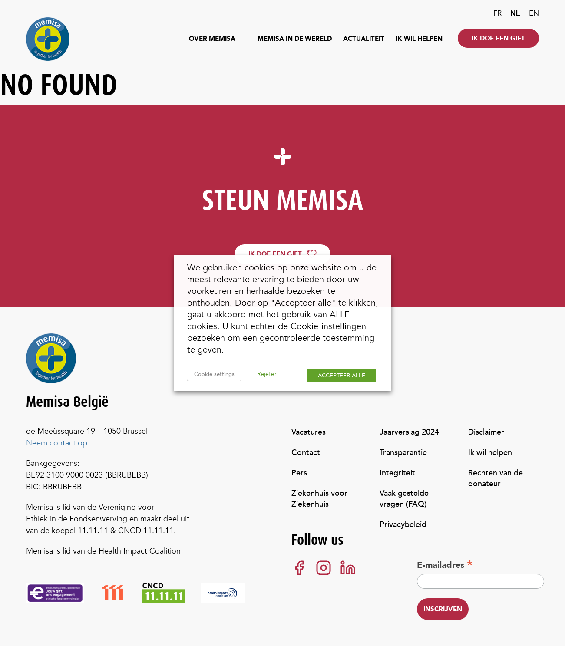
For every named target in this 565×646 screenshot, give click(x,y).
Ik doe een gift (498, 38)
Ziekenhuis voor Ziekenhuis (319, 499)
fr (497, 13)
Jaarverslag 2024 (409, 432)
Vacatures (308, 432)
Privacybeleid (403, 524)
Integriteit (397, 473)
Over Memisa (212, 38)
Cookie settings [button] (214, 374)
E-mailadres (445, 565)
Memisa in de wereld (295, 38)
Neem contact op (56, 443)
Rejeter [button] (267, 374)
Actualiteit (363, 38)
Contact (305, 452)
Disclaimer (486, 432)
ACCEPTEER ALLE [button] (341, 375)
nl (515, 13)
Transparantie (403, 452)
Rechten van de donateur (495, 478)
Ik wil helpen (419, 38)
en (534, 13)
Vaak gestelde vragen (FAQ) (404, 499)
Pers (299, 473)
